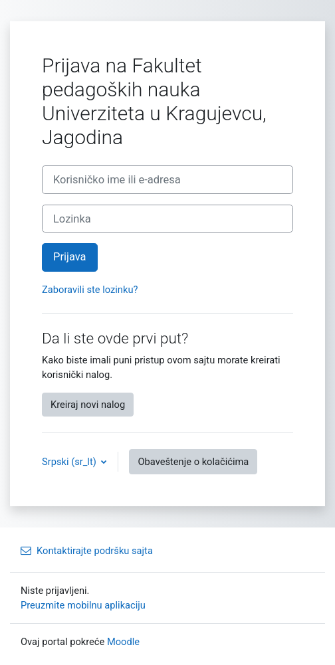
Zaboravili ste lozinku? (90, 290)
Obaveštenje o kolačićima (193, 462)
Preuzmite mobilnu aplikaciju (83, 605)
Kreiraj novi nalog (88, 405)
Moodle (123, 642)
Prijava (69, 256)
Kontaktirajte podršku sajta (87, 551)
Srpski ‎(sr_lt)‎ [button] (70, 462)
